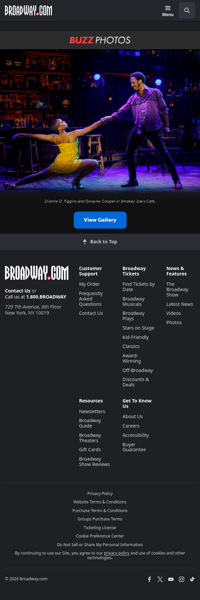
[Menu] (168, 11)
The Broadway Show (177, 289)
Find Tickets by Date (139, 286)
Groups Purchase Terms (100, 519)
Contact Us (17, 290)
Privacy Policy (100, 493)
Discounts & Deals (136, 382)
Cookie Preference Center (100, 536)
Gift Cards (90, 449)
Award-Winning (132, 358)
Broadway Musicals (134, 301)
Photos (174, 322)
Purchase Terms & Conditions (100, 510)
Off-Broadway (138, 370)
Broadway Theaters (90, 438)
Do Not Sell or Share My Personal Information (100, 545)
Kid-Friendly (136, 337)
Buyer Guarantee (134, 447)
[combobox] (184, 10)
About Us (133, 416)
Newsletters (92, 411)
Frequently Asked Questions (91, 298)
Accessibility (136, 435)
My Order (89, 284)
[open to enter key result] (187, 10)
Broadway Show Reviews (94, 461)
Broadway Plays (134, 316)
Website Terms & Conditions (99, 502)
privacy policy (116, 553)
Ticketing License (100, 527)
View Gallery (100, 220)
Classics (131, 346)
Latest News (179, 304)
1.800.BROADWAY (46, 296)
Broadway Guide (90, 423)
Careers (131, 426)
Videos (173, 313)
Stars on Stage (138, 328)
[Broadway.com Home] (28, 10)
